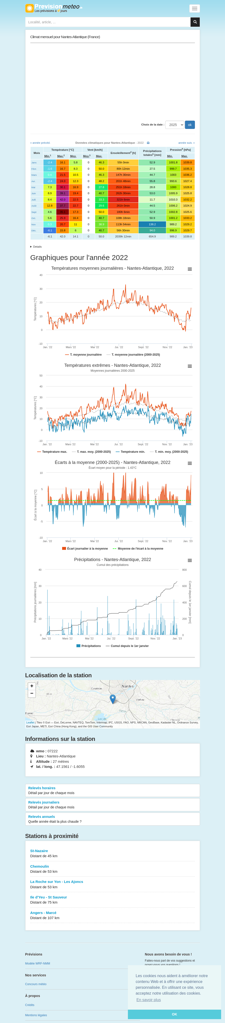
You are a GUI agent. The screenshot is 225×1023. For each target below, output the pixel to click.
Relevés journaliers (112, 805)
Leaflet (30, 722)
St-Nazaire (112, 854)
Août (34, 205)
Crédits (29, 1005)
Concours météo (36, 984)
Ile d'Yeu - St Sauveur (112, 900)
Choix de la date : (152, 124)
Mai (33, 187)
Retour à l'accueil (53, 8)
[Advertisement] (112, 82)
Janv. (34, 162)
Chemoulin (112, 869)
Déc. (34, 230)
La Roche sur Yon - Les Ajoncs (112, 884)
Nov (34, 224)
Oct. (34, 218)
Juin (34, 193)
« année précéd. (40, 142)
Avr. (34, 181)
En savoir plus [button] (148, 1000)
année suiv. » (186, 142)
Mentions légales (36, 1015)
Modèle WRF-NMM (37, 963)
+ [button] (31, 686)
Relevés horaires (112, 790)
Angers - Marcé (112, 916)
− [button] (31, 693)
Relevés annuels (112, 819)
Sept (34, 212)
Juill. (34, 199)
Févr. (34, 169)
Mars (34, 175)
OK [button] (174, 1014)
